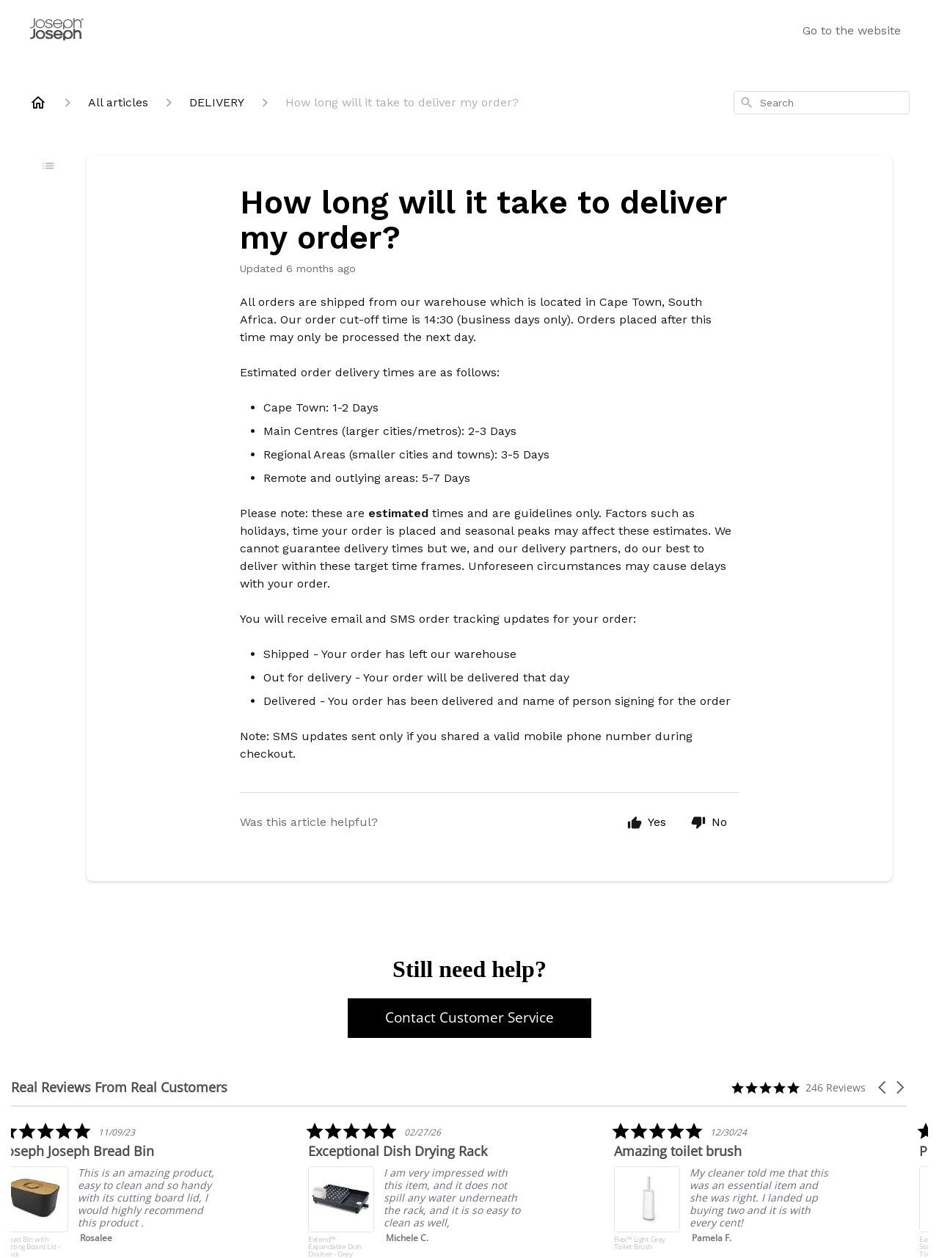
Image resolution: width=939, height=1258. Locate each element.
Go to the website (852, 30)
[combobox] (822, 102)
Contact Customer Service (469, 1017)
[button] (883, 1087)
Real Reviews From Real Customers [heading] (119, 1087)
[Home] (38, 102)
